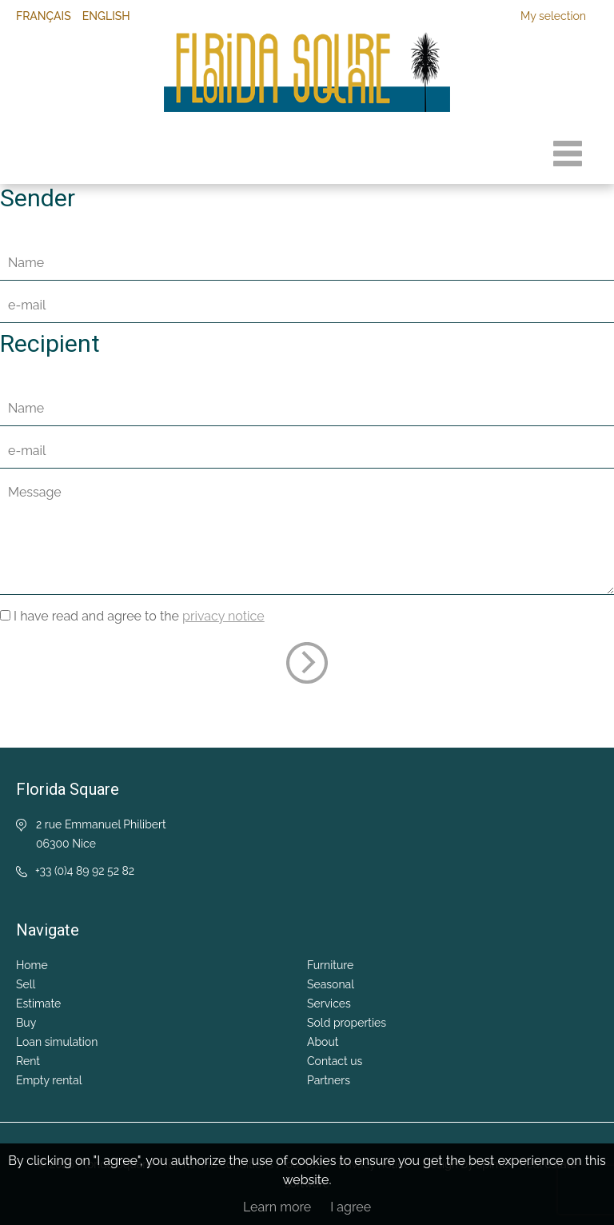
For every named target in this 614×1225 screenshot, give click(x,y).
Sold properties (346, 1022)
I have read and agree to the (139, 616)
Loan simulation (57, 1041)
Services (329, 1003)
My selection (553, 16)
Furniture (330, 965)
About (322, 1041)
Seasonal (330, 984)
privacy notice (223, 616)
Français (43, 16)
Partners (328, 1080)
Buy (26, 1022)
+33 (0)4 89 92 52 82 (84, 870)
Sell (25, 984)
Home (32, 965)
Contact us (334, 1061)
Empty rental (49, 1080)
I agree (350, 1207)
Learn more (277, 1207)
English (106, 16)
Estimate (38, 1003)
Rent (28, 1061)
